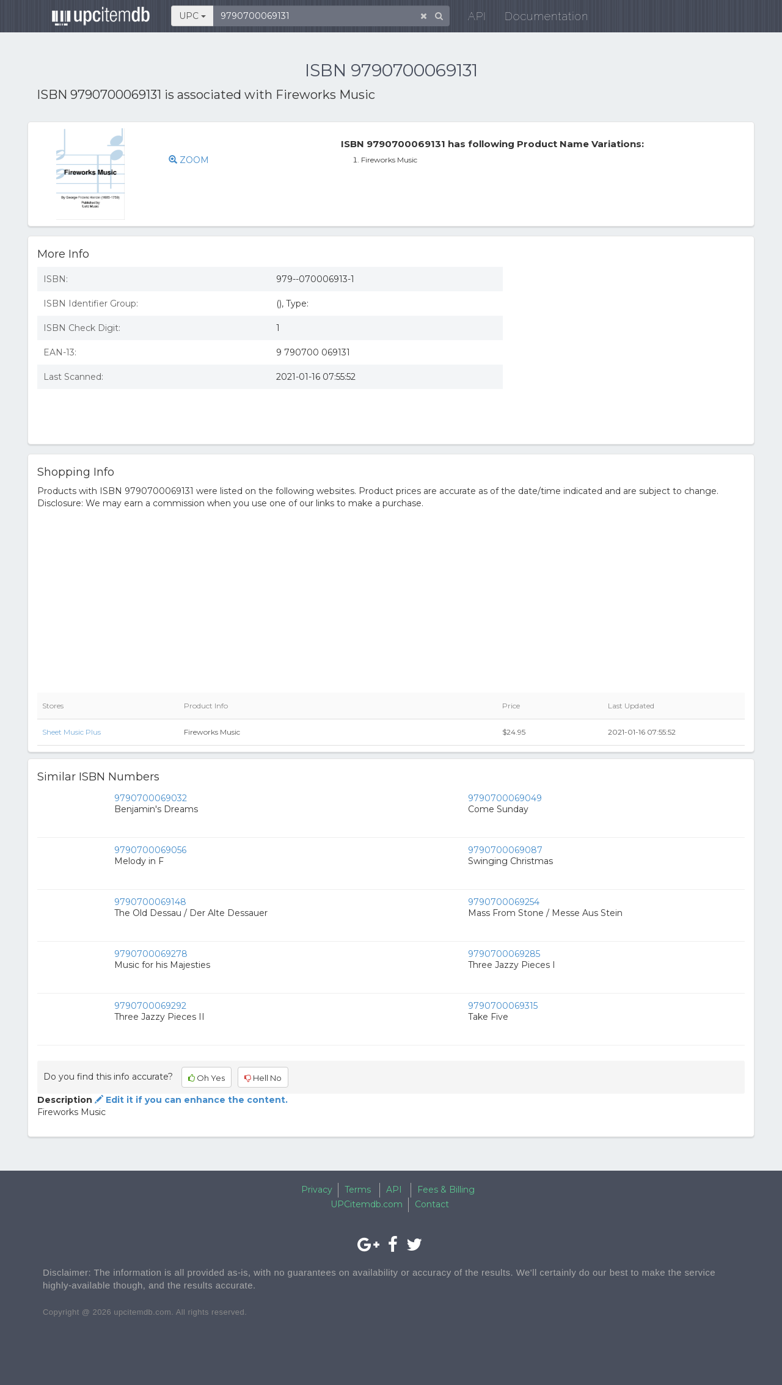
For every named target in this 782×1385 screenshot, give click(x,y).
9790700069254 (503, 901)
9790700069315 (503, 1005)
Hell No (263, 1078)
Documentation (540, 18)
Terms (358, 1189)
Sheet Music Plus (71, 731)
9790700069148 (150, 901)
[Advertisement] (633, 346)
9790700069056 (150, 850)
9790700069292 (150, 1005)
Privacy (316, 1189)
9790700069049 (505, 798)
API (471, 18)
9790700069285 (504, 953)
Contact (432, 1204)
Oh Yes (206, 1078)
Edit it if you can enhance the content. (190, 1099)
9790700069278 (151, 953)
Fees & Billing (446, 1189)
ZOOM (189, 159)
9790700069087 (505, 850)
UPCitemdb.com (367, 1204)
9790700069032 (150, 798)
